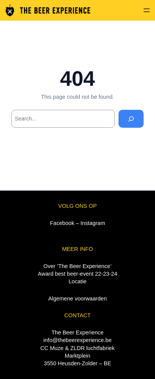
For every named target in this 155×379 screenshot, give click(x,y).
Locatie (77, 281)
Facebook (62, 223)
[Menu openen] (146, 10)
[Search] (131, 119)
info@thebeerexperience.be (77, 340)
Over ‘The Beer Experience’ (77, 266)
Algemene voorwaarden (77, 298)
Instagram (93, 223)
